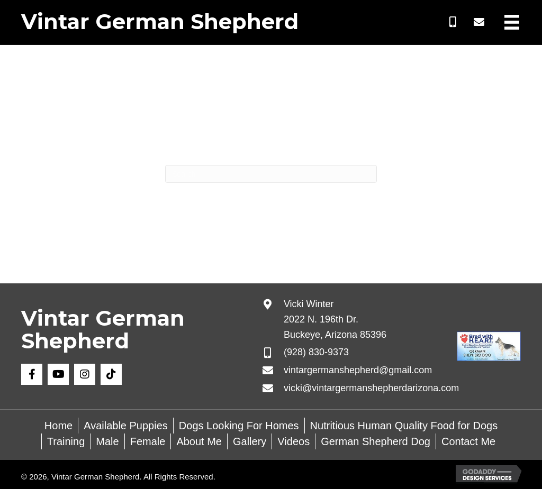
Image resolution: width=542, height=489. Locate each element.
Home (58, 425)
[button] (452, 22)
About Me (199, 441)
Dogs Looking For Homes (239, 425)
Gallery (249, 441)
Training (66, 441)
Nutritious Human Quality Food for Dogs (404, 425)
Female (148, 441)
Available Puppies (126, 425)
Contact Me (468, 441)
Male (107, 441)
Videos (293, 441)
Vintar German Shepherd (160, 21)
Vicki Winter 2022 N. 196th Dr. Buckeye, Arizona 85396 (335, 319)
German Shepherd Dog (375, 441)
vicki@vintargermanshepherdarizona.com (371, 388)
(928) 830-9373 (316, 352)
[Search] (271, 174)
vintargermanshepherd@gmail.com (358, 370)
